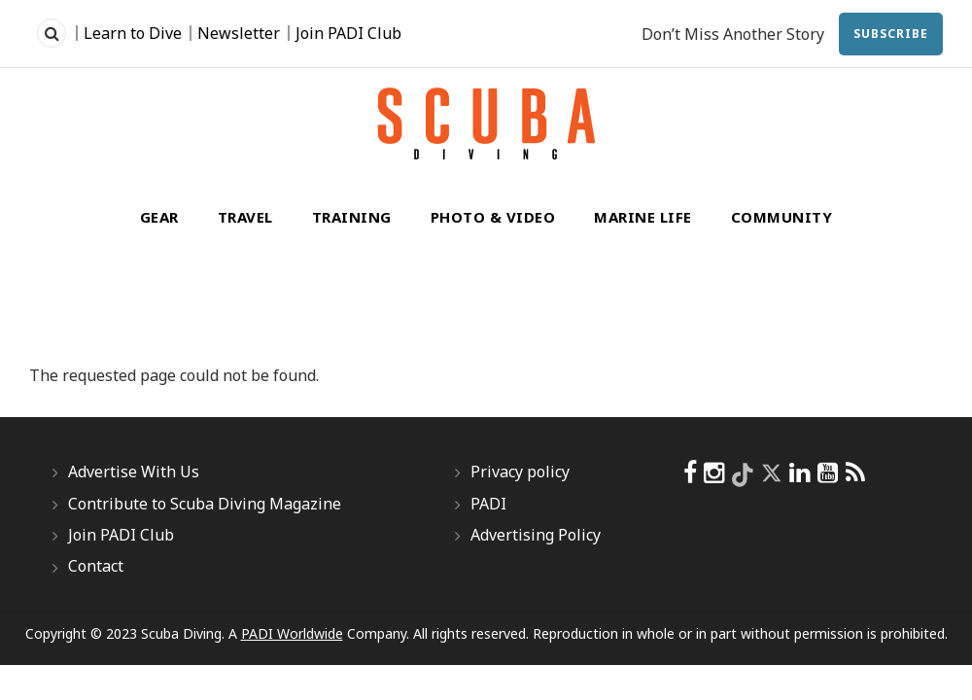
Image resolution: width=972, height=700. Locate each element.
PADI (488, 503)
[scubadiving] (855, 472)
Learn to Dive (133, 33)
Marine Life (643, 217)
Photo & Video (493, 217)
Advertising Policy (535, 534)
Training (352, 217)
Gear (159, 217)
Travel (245, 217)
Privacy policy (520, 471)
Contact (95, 566)
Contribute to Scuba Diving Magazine (204, 503)
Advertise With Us (133, 471)
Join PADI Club (348, 33)
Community (782, 217)
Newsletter (238, 33)
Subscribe (890, 33)
